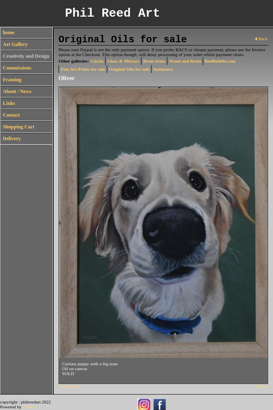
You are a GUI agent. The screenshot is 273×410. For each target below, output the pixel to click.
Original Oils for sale (129, 69)
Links (9, 103)
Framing (12, 79)
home (9, 32)
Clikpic (29, 406)
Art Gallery (15, 44)
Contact (11, 115)
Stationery (163, 69)
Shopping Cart (19, 127)
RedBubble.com (220, 61)
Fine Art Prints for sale (83, 69)
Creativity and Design (26, 56)
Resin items (154, 61)
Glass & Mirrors (123, 61)
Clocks (97, 61)
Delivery (12, 138)
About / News (17, 91)
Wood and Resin (185, 61)
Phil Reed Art (112, 13)
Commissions (17, 68)
